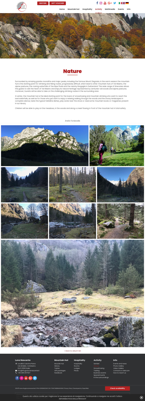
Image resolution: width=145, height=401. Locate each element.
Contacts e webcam (121, 371)
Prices (76, 371)
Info (128, 9)
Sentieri (96, 364)
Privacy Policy (68, 388)
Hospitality (87, 9)
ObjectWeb (85, 388)
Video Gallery (118, 368)
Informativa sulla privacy (72, 399)
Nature (96, 366)
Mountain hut (73, 9)
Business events (100, 373)
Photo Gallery (118, 366)
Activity (98, 9)
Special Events (99, 375)
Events (121, 9)
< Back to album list (72, 351)
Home (62, 9)
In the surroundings (101, 377)
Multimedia (110, 9)
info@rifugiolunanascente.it (28, 370)
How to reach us (119, 373)
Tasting (96, 371)
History (57, 366)
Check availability (117, 388)
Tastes (57, 368)
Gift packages (60, 371)
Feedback (58, 373)
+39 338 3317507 (24, 373)
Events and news (120, 364)
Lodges (77, 368)
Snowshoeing (99, 368)
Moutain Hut (59, 364)
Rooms (76, 366)
